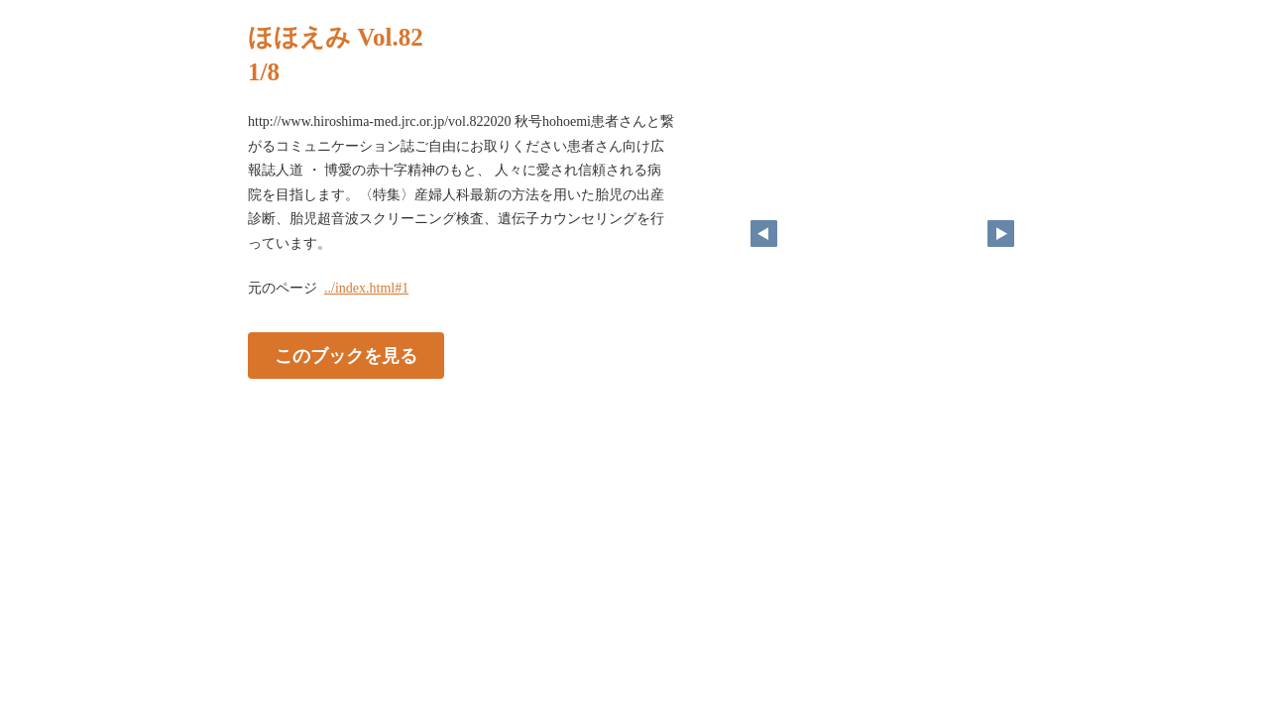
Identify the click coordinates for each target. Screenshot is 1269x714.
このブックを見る (346, 356)
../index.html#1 (366, 288)
